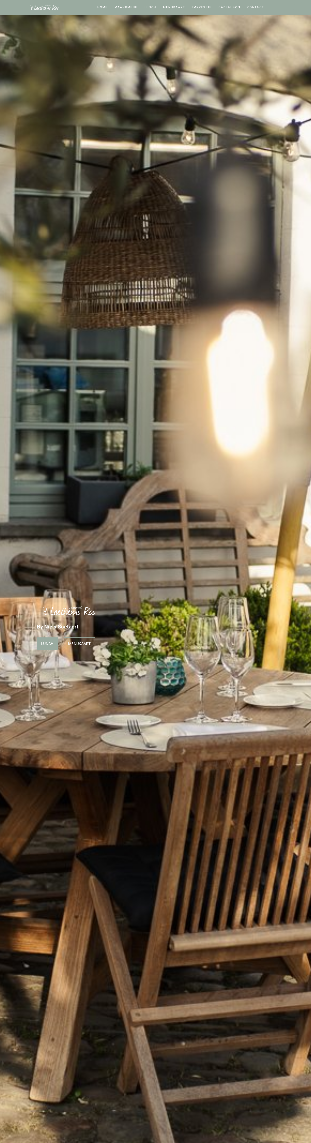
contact (255, 7)
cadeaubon (229, 7)
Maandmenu (126, 7)
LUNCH (47, 643)
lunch (150, 7)
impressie (202, 7)
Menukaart (174, 7)
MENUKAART (79, 643)
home (102, 7)
